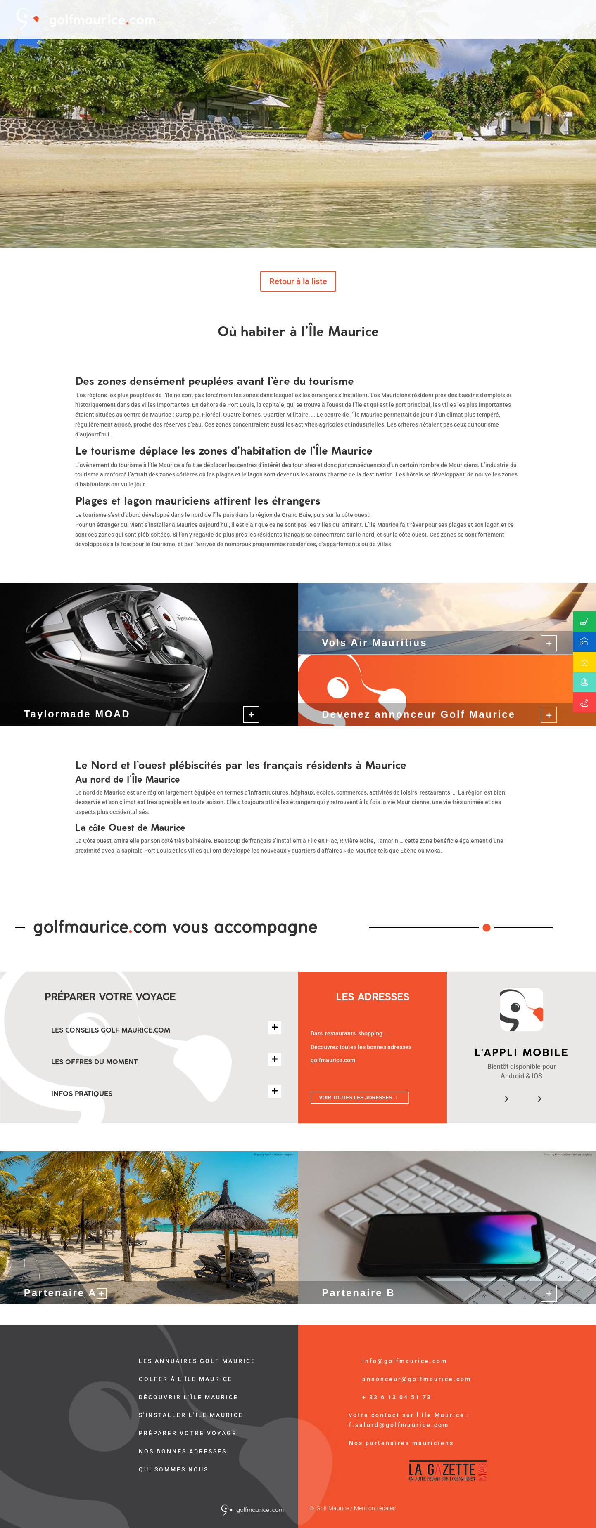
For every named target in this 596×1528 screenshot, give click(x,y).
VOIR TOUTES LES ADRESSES (355, 1098)
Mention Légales (375, 1508)
